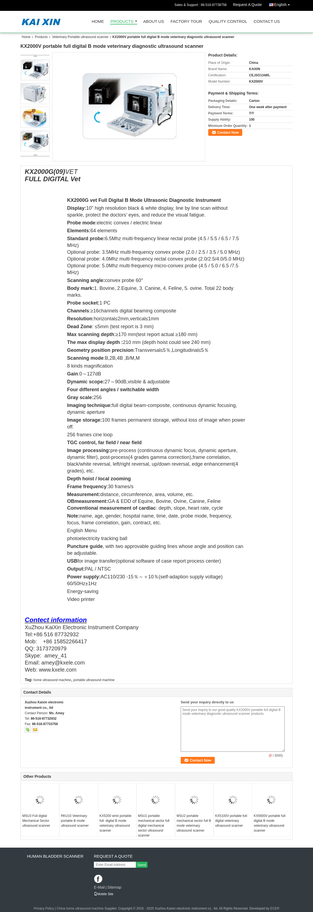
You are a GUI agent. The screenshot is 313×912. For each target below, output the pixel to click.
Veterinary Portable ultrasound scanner (80, 37)
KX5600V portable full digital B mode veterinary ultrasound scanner (269, 823)
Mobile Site (103, 894)
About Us (153, 22)
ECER (274, 908)
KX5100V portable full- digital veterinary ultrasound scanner (231, 821)
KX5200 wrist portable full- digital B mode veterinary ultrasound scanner (115, 823)
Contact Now (228, 132)
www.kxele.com (57, 670)
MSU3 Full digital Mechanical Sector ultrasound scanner (36, 821)
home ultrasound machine (52, 680)
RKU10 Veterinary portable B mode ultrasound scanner (75, 821)
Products (122, 22)
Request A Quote (247, 4)
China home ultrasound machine (80, 908)
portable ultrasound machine (93, 680)
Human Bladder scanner (55, 856)
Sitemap (114, 887)
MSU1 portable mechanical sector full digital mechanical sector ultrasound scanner (153, 825)
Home (98, 22)
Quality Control (228, 22)
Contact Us (267, 22)
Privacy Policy (44, 908)
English (283, 4)
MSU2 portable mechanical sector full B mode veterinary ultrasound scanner (194, 823)
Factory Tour (186, 22)
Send (141, 865)
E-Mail (99, 887)
